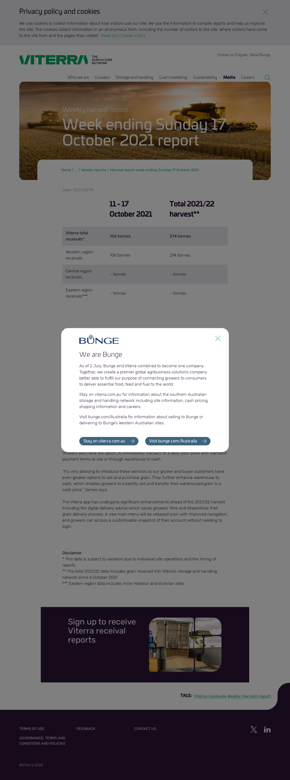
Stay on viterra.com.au (104, 441)
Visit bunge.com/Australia (173, 441)
